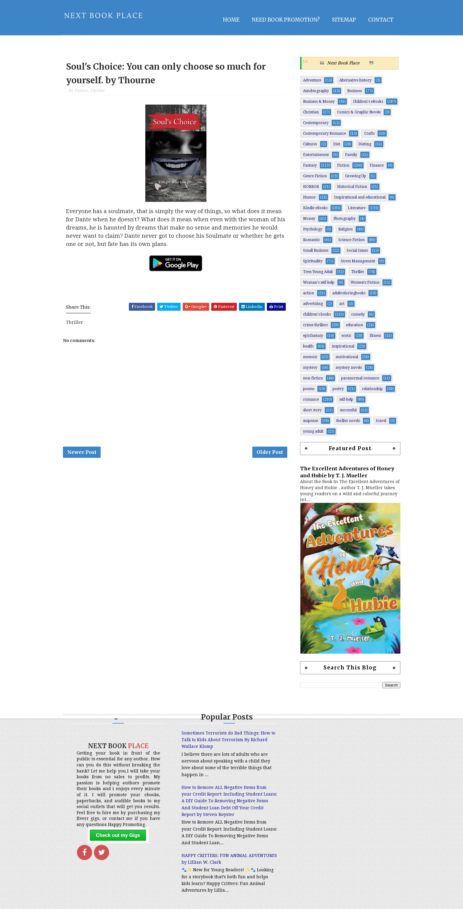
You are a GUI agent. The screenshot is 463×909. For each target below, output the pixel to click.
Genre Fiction (315, 176)
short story (312, 410)
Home (231, 19)
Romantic (311, 240)
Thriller (97, 90)
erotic (346, 336)
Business (354, 91)
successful (348, 410)
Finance (377, 165)
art (341, 304)
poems (308, 389)
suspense (310, 421)
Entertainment (316, 155)
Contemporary (316, 123)
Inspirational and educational (359, 197)
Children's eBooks (368, 101)
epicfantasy (313, 336)
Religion (345, 229)
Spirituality (313, 261)
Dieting (364, 144)
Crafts (369, 133)
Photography (344, 218)
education (354, 325)
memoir (310, 357)
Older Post (270, 452)
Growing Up (355, 176)
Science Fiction (351, 240)
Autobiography (316, 91)
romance (311, 399)
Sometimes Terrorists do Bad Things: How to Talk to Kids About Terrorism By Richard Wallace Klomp (228, 740)
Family (351, 155)
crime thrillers (315, 325)
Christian (311, 112)
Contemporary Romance (324, 133)
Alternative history (355, 80)
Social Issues (357, 250)
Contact (380, 19)
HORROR (311, 187)
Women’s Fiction (365, 282)
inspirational (343, 346)
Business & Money (319, 101)
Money (309, 218)
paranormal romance (360, 378)
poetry (338, 389)
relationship (372, 389)
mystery (310, 367)
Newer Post (81, 452)
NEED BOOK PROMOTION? (286, 19)
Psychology (312, 229)
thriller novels (348, 421)
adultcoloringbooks (348, 293)
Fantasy (310, 165)
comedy (358, 314)
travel (381, 421)
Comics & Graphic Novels (359, 112)
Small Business (315, 250)
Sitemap (344, 19)
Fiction (81, 90)
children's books (317, 314)
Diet (336, 144)
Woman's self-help (318, 282)
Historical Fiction (352, 187)
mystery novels (349, 367)
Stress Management (358, 261)
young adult (313, 431)
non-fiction (313, 378)
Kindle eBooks (315, 208)
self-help (346, 399)
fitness (375, 336)
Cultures (310, 144)
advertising (313, 304)
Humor (309, 197)
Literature (356, 208)
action (308, 293)
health (308, 346)
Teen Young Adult (318, 272)
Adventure (312, 80)
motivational (347, 357)
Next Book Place (343, 62)
